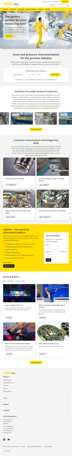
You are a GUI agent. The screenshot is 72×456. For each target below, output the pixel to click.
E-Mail (47, 245)
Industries (13, 9)
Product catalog (19, 79)
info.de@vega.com (8, 430)
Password (49, 252)
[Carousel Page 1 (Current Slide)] (4, 44)
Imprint (23, 446)
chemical (55, 104)
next (67, 43)
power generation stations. (50, 108)
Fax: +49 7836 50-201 (8, 428)
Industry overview (36, 129)
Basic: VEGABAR (10, 217)
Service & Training (31, 9)
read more (9, 317)
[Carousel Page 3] (8, 44)
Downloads (21, 9)
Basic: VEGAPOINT (44, 217)
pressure (57, 62)
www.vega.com (7, 432)
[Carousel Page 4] (10, 44)
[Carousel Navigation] (65, 43)
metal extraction (19, 108)
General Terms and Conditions (11, 446)
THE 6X (47, 9)
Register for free (8, 266)
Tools (5, 398)
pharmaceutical (16, 106)
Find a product (55, 74)
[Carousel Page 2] (6, 44)
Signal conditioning (30, 79)
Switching (5, 385)
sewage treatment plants (31, 108)
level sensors (33, 104)
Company (40, 9)
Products (5, 9)
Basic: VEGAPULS (44, 185)
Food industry (23, 118)
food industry (32, 106)
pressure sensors (45, 104)
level (45, 62)
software (27, 64)
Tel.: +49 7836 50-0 (8, 426)
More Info (9, 36)
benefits (48, 241)
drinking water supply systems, (51, 106)
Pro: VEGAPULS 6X (11, 185)
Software (39, 79)
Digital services (7, 391)
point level (51, 62)
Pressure (5, 388)
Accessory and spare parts (50, 79)
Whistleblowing (48, 446)
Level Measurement (8, 383)
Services (6, 404)
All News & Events (36, 362)
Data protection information (34, 446)
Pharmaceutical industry (47, 118)
